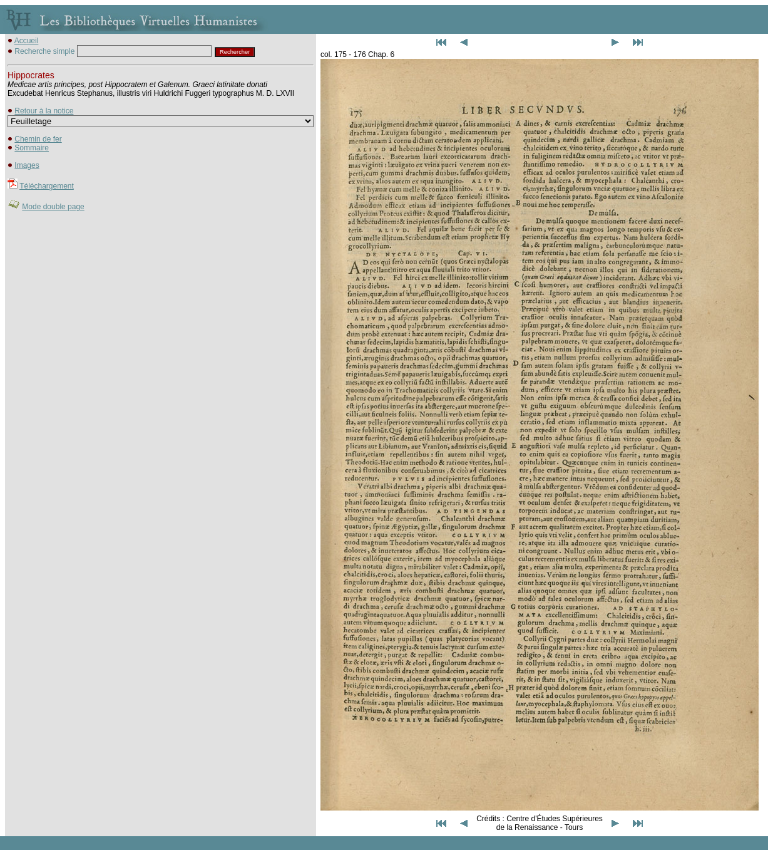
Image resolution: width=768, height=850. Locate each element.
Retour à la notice (43, 110)
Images (26, 165)
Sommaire (31, 147)
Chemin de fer (37, 139)
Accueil (26, 40)
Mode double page (53, 206)
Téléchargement (46, 186)
